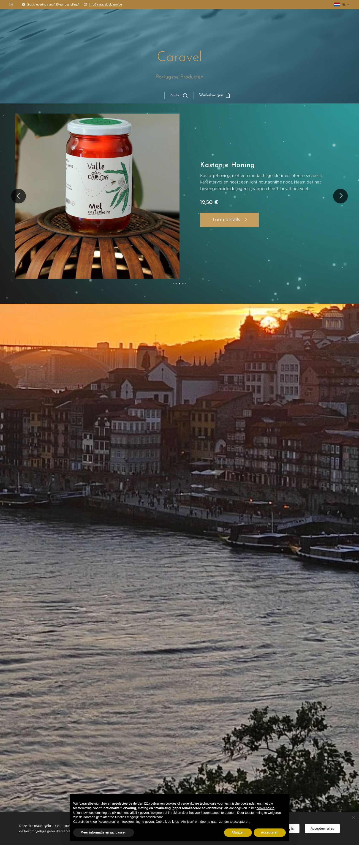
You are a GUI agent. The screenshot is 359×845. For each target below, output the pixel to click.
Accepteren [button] (269, 832)
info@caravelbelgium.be (105, 4)
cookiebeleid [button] (266, 808)
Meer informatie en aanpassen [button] (104, 832)
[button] (178, 95)
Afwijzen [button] (238, 832)
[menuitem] (129, 95)
